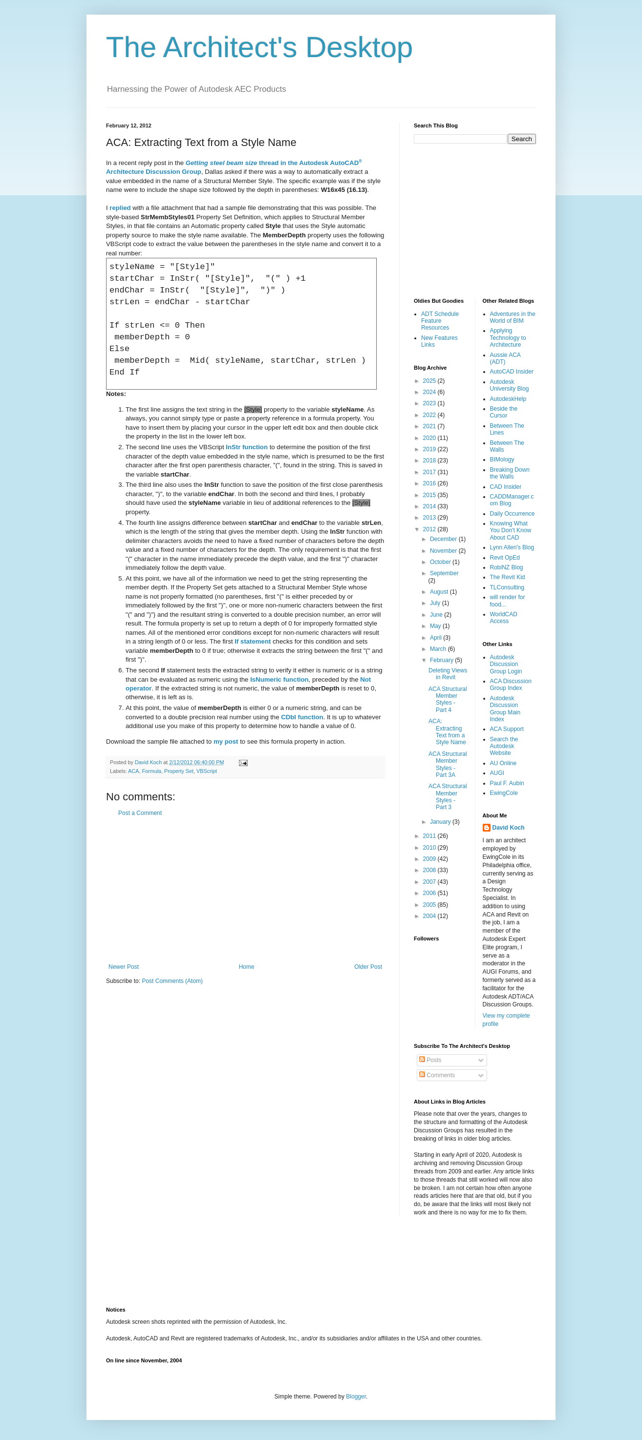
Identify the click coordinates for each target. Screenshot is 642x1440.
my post (226, 741)
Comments (437, 1075)
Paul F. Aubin (507, 783)
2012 (430, 529)
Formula (151, 771)
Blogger (356, 1396)
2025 (430, 380)
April (436, 637)
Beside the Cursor (504, 412)
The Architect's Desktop (259, 47)
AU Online (503, 763)
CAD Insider (506, 486)
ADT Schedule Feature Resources (440, 321)
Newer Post (123, 966)
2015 (430, 495)
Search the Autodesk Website (504, 746)
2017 (430, 472)
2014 (430, 506)
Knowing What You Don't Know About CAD (511, 530)
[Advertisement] (245, 890)
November (444, 550)
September (444, 573)
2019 (430, 449)
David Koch (508, 827)
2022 (430, 415)
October (441, 562)
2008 (430, 870)
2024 (430, 392)
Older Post (368, 966)
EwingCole (504, 793)
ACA (133, 771)
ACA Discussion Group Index (511, 684)
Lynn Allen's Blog (512, 547)
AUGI (497, 773)
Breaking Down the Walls (510, 473)
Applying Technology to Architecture (508, 337)
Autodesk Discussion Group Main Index (505, 709)
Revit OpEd (505, 557)
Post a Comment (140, 813)
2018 (430, 460)
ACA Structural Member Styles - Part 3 (447, 797)
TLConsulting (507, 587)
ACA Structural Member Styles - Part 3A (447, 764)
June (437, 614)
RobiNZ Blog (506, 567)
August (440, 591)
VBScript (206, 771)
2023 (430, 403)
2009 (430, 859)
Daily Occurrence (512, 513)
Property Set (178, 771)
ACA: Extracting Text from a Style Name (447, 732)
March (439, 649)
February (442, 660)
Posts (430, 1060)
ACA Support (507, 729)
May (436, 626)
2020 (430, 438)
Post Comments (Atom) (172, 981)
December (444, 539)
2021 (430, 426)
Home (247, 966)
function (247, 447)
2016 (430, 483)
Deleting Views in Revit (447, 674)
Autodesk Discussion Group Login (506, 664)
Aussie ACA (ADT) (505, 358)
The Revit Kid (507, 577)
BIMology (502, 459)
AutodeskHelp (508, 399)
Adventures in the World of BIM (512, 317)
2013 (430, 517)
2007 (430, 881)
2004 (430, 916)
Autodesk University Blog (509, 385)
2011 (430, 836)
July (436, 603)
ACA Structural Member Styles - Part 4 (447, 699)
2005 (430, 904)
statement (253, 641)
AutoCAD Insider (512, 371)
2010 (430, 847)
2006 (430, 893)
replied (119, 207)
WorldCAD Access (503, 618)
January (441, 821)
